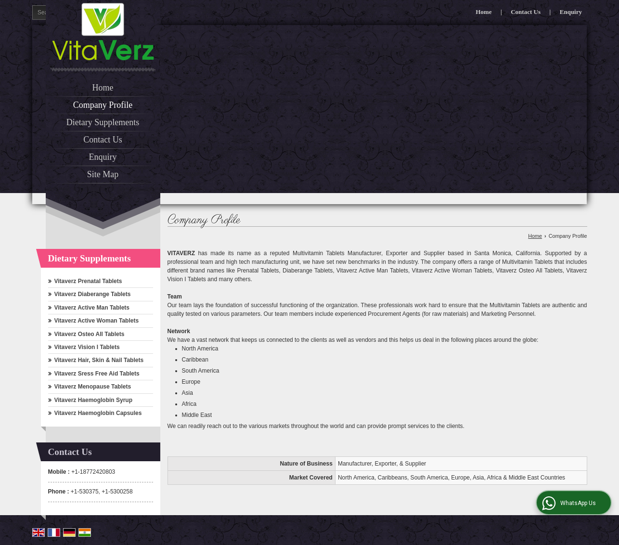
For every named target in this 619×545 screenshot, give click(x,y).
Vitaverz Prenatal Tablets (88, 281)
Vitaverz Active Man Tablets (92, 307)
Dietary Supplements (102, 122)
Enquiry (571, 11)
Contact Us (526, 11)
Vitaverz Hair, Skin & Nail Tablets (99, 360)
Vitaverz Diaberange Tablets (92, 294)
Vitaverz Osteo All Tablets (89, 334)
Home (483, 11)
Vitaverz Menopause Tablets (92, 386)
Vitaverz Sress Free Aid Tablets (97, 373)
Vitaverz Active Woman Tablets (96, 320)
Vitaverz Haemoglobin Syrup (93, 400)
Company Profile (103, 105)
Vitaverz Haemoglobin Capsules (98, 413)
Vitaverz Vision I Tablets (87, 347)
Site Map (103, 174)
